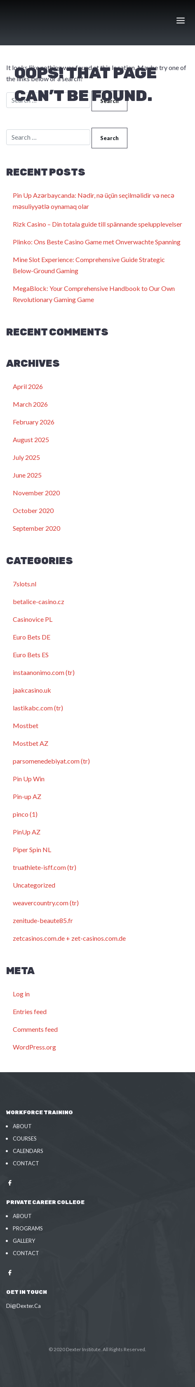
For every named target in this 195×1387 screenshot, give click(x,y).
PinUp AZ (26, 832)
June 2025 (27, 475)
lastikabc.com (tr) (38, 708)
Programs (28, 1228)
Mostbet (25, 725)
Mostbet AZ (30, 743)
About (22, 1126)
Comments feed (35, 1029)
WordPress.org (34, 1047)
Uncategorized (34, 885)
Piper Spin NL (32, 849)
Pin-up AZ (27, 796)
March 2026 (30, 404)
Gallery (24, 1240)
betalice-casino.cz (38, 601)
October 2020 (33, 510)
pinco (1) (25, 814)
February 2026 (33, 422)
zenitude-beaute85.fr (43, 920)
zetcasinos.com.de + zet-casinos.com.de (69, 938)
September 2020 (36, 528)
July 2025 (26, 457)
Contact (26, 1163)
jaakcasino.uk (32, 690)
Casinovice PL (32, 619)
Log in (21, 994)
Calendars (28, 1151)
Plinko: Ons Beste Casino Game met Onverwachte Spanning (97, 242)
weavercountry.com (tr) (46, 903)
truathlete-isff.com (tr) (44, 867)
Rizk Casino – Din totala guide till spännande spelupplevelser (97, 224)
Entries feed (30, 1011)
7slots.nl (24, 584)
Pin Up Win (29, 779)
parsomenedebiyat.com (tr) (51, 761)
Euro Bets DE (31, 637)
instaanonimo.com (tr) (44, 672)
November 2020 (36, 493)
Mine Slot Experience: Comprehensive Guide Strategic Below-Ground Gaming (89, 264)
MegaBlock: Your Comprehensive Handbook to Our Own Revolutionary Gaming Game (94, 293)
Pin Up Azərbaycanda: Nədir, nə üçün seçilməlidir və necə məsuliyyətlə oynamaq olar (93, 200)
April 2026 (28, 386)
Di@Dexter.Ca (23, 1306)
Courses (25, 1138)
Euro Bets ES (31, 654)
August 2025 (31, 439)
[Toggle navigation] (181, 20)
